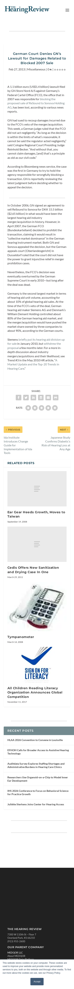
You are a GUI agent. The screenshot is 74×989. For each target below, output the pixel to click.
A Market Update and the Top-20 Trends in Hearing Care (33, 364)
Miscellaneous (36, 69)
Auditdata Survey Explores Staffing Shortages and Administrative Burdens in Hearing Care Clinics (36, 765)
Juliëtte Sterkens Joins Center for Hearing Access (35, 804)
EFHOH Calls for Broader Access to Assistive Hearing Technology (38, 752)
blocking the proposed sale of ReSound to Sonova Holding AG (36, 103)
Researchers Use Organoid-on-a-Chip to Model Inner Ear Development (37, 779)
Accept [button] (37, 981)
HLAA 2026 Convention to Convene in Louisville (35, 740)
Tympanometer (20, 637)
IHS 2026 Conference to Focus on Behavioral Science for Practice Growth (37, 792)
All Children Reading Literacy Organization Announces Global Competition (35, 692)
